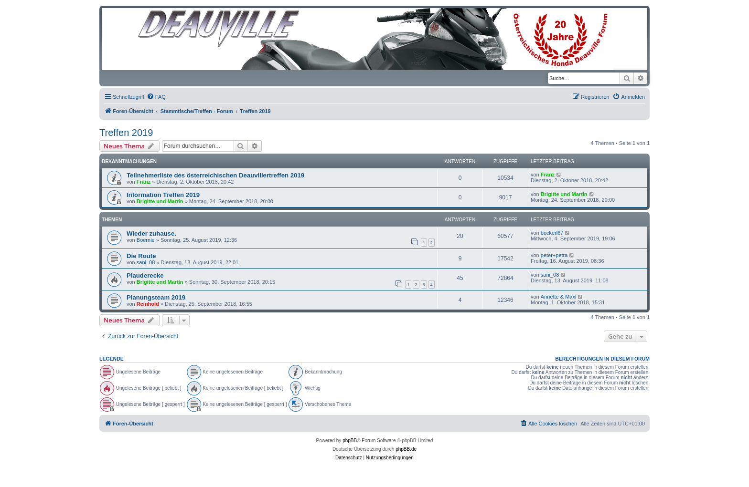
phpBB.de (406, 449)
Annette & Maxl (559, 297)
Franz (143, 182)
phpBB (349, 440)
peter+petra (554, 255)
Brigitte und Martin (160, 201)
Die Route (141, 255)
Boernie (146, 240)
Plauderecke (145, 275)
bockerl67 (552, 233)
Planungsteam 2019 (156, 297)
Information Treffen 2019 (163, 194)
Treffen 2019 (126, 132)
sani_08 (146, 262)
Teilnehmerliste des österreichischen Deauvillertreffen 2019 (215, 175)
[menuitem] (156, 97)
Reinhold (148, 304)
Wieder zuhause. (151, 233)
